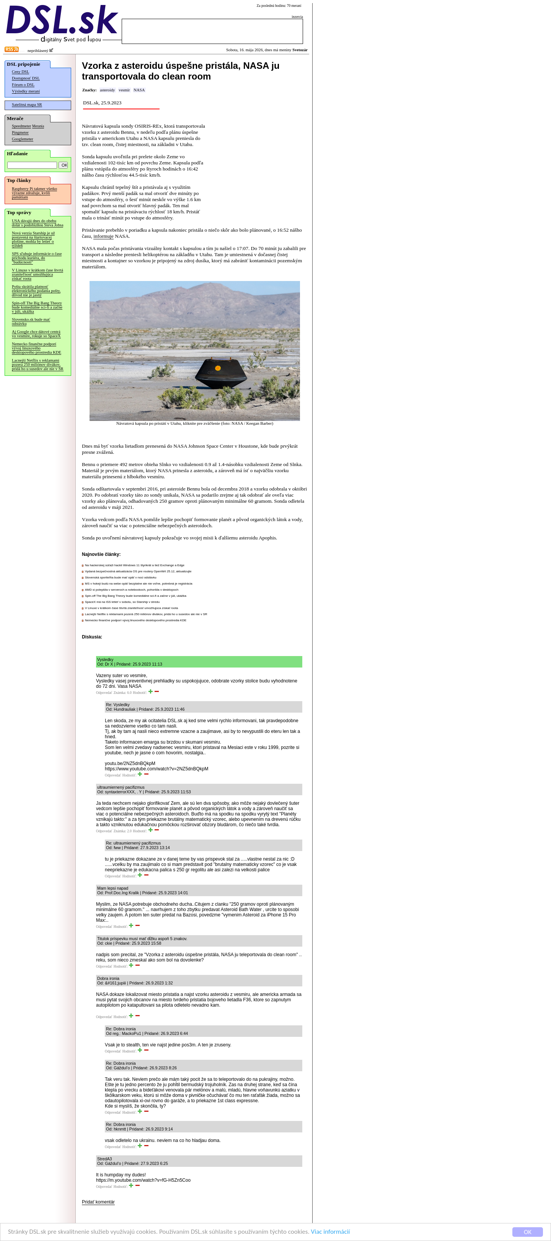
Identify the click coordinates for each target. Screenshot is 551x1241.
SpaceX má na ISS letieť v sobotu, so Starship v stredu (122, 602)
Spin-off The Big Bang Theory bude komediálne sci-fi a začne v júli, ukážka (37, 307)
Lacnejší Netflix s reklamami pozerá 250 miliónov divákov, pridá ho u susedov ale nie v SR (38, 364)
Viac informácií (330, 1232)
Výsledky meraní (26, 91)
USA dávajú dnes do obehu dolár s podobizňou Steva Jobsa (37, 223)
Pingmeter (20, 132)
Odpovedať (104, 693)
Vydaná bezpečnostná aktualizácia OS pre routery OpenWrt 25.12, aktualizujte (138, 571)
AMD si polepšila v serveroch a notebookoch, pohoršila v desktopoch (131, 589)
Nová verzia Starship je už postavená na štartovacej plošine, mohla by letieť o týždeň (33, 239)
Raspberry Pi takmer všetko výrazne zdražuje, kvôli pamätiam (34, 193)
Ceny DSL (20, 72)
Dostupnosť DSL (26, 78)
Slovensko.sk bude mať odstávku (31, 321)
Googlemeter (22, 139)
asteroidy (107, 90)
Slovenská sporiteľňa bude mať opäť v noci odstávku (120, 577)
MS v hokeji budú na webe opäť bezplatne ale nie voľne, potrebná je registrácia (138, 583)
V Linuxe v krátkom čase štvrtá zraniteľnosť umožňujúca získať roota (37, 274)
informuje (103, 236)
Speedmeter (21, 126)
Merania (38, 126)
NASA (139, 90)
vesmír (124, 90)
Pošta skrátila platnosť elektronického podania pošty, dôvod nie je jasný (36, 290)
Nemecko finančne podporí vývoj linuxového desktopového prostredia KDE (36, 348)
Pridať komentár (98, 1202)
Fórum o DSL (23, 85)
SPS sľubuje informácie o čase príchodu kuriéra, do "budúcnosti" (37, 258)
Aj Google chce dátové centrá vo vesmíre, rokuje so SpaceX (36, 334)
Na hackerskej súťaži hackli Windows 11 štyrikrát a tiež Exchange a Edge (134, 565)
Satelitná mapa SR (27, 104)
